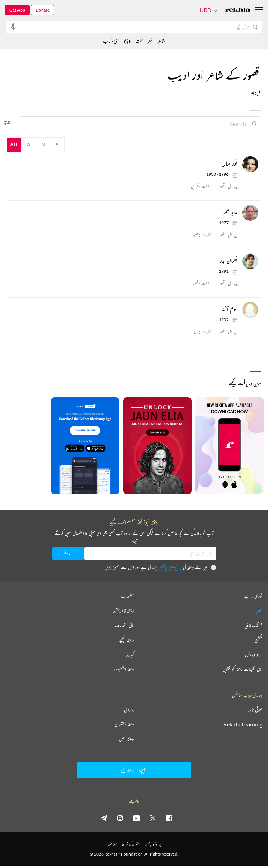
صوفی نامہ (255, 710)
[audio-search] (13, 26)
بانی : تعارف (124, 625)
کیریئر (130, 654)
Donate (43, 10)
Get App (17, 10)
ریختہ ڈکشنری (124, 724)
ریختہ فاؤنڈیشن (123, 610)
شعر (150, 40)
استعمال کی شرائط (131, 844)
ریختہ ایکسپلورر (123, 669)
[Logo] (237, 10)
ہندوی (129, 710)
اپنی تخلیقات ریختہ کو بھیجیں (242, 669)
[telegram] (103, 817)
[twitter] (152, 817)
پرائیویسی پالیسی (170, 567)
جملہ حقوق (112, 844)
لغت (139, 40)
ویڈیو (127, 40)
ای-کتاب (111, 40)
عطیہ (258, 610)
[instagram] (120, 817)
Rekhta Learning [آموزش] (242, 724)
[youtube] (136, 817)
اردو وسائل (253, 654)
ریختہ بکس (126, 739)
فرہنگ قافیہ (253, 625)
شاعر (161, 40)
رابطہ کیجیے (126, 640)
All (14, 145)
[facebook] (169, 817)
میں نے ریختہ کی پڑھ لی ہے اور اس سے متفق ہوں (160, 567)
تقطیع (258, 640)
